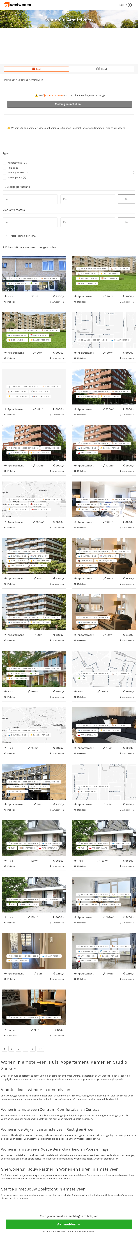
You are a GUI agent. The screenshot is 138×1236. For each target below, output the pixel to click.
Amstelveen (37, 79)
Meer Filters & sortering (23, 235)
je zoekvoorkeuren (54, 95)
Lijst (36, 69)
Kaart (101, 69)
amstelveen (34, 1062)
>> (40, 1048)
